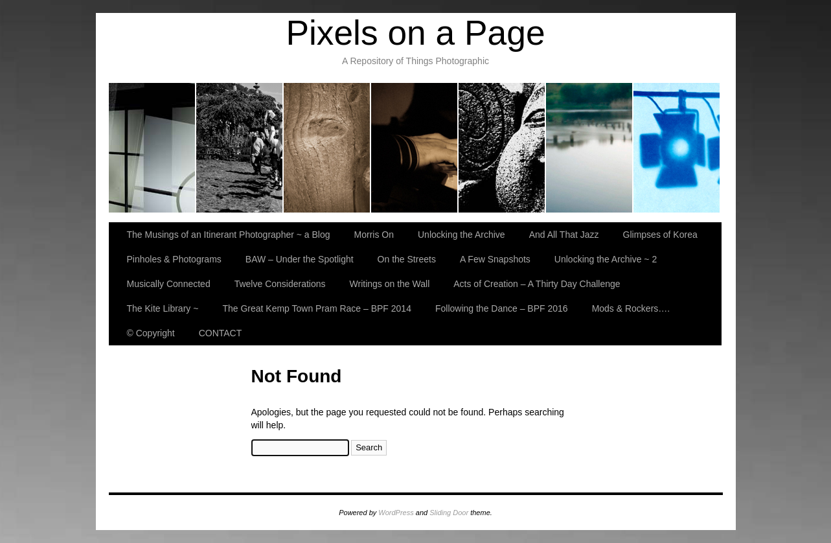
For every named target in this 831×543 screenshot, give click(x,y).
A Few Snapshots (495, 259)
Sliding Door (448, 512)
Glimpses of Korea (502, 148)
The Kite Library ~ (163, 308)
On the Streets (407, 259)
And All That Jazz (415, 148)
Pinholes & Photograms (589, 148)
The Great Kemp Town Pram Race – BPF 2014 (316, 308)
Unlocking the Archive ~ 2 (605, 259)
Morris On (240, 148)
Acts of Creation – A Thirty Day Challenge (536, 284)
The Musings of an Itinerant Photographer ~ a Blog (152, 148)
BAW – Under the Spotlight (676, 148)
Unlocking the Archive (327, 148)
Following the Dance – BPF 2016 (501, 308)
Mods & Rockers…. (631, 308)
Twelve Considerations (280, 284)
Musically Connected (169, 284)
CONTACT (220, 333)
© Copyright (151, 333)
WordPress (395, 512)
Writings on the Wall (390, 284)
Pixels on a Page (415, 33)
